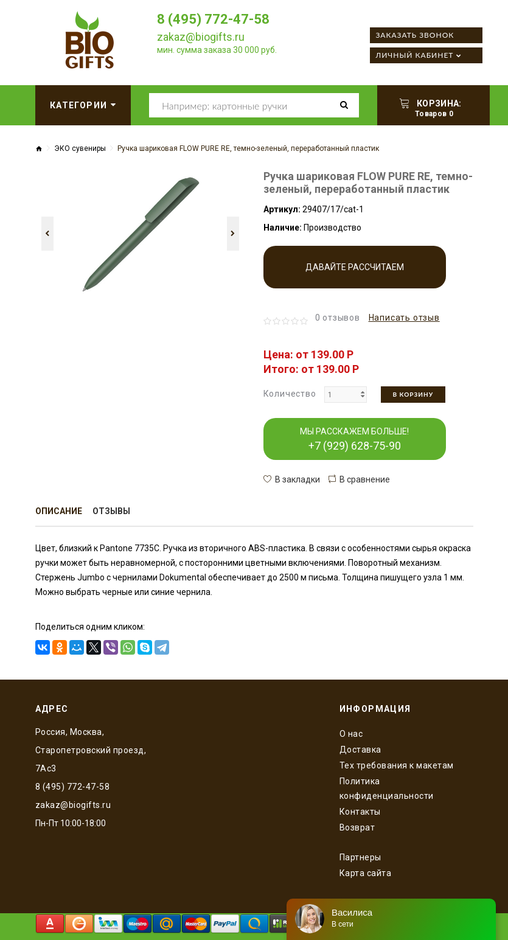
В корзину (413, 394)
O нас (351, 734)
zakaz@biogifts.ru (201, 36)
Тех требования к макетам (396, 765)
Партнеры (360, 857)
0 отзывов (337, 317)
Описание (58, 511)
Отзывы (111, 511)
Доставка (360, 749)
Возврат (357, 827)
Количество (289, 394)
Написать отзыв (404, 317)
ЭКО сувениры (80, 148)
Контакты (360, 811)
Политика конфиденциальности (386, 788)
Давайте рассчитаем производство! (354, 275)
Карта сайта (365, 873)
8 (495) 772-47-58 (213, 19)
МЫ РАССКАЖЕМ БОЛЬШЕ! (354, 439)
